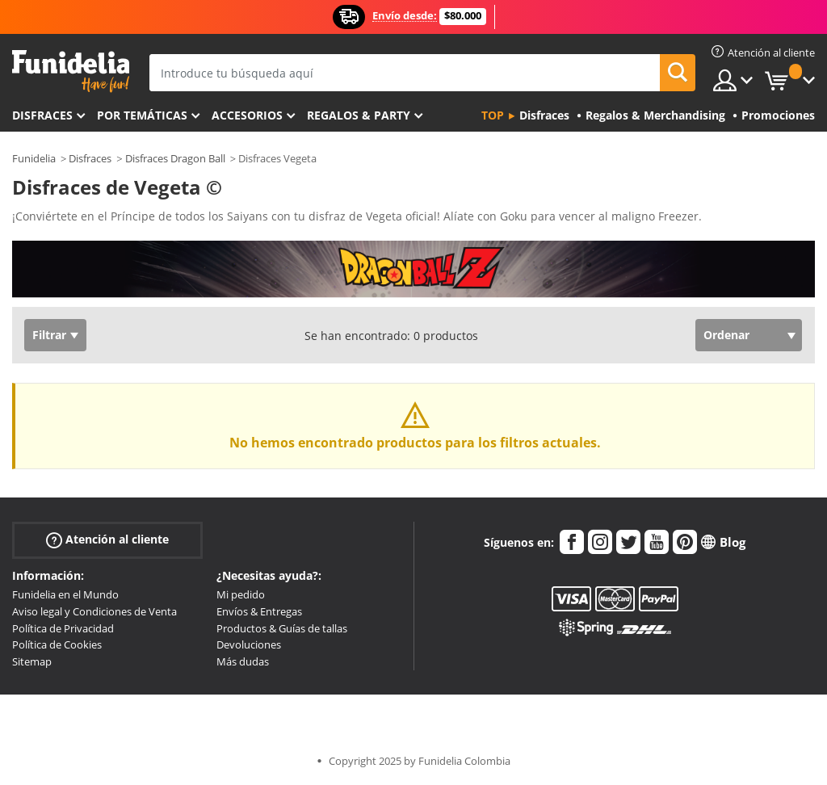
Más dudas (242, 661)
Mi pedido (240, 594)
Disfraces (42, 115)
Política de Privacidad (63, 628)
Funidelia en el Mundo (65, 594)
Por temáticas (142, 115)
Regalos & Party (358, 115)
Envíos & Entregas (259, 611)
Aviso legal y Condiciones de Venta (94, 611)
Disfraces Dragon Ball (175, 158)
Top (492, 115)
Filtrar (49, 334)
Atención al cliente (107, 539)
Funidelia (34, 158)
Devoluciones (248, 644)
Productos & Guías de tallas (281, 628)
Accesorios (247, 115)
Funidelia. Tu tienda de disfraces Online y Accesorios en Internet (70, 71)
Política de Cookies (57, 644)
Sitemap (32, 661)
